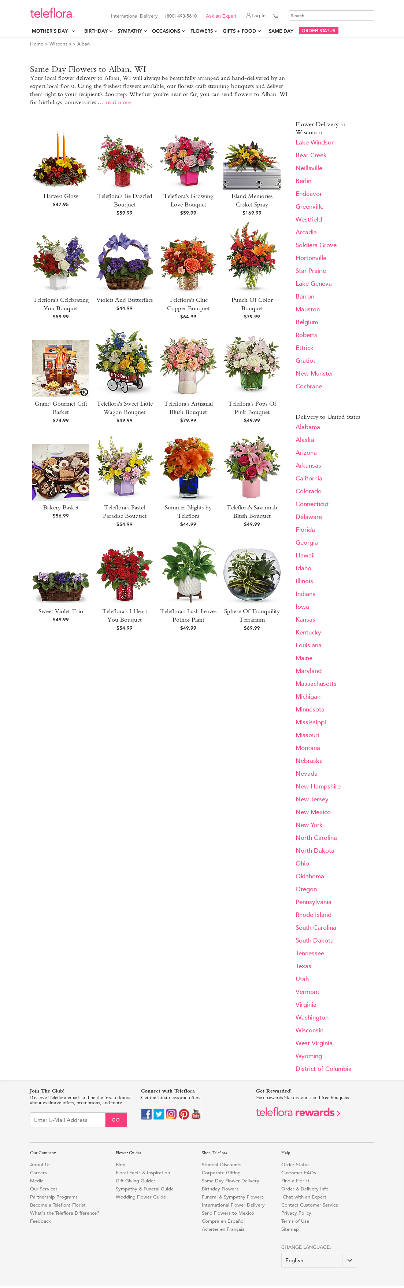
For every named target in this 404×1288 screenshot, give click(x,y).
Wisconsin (60, 44)
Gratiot (305, 361)
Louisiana (309, 645)
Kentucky (308, 632)
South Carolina (316, 928)
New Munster (314, 373)
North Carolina (316, 838)
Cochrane (309, 386)
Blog (121, 1164)
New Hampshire (318, 786)
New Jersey (312, 799)
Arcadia (306, 232)
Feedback (40, 1221)
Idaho (303, 568)
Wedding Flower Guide (141, 1197)
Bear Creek (311, 155)
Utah (302, 979)
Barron (305, 296)
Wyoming (309, 1056)
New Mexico (313, 812)
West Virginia (314, 1043)
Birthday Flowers (220, 1189)
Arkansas (308, 465)
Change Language (305, 1247)
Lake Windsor (315, 142)
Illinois (304, 581)
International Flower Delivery (233, 1205)
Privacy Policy (296, 1213)
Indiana (306, 594)
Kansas (305, 619)
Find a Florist (295, 1181)
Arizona (306, 453)
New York (309, 825)
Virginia (306, 1005)
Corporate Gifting (221, 1173)
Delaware (309, 517)
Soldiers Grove (316, 245)
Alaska (305, 440)
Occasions (166, 31)
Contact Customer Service (309, 1205)
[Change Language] (319, 1260)
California (309, 478)
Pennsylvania (313, 902)
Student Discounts (221, 1164)
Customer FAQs (298, 1173)
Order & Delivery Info (305, 1189)
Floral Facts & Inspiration (143, 1173)
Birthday (96, 31)
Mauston (308, 309)
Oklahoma (310, 876)
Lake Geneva (314, 284)
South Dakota (315, 940)
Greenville (309, 207)
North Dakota (315, 851)
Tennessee (310, 953)
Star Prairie (311, 271)
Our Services (44, 1189)
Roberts (306, 335)
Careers (38, 1173)
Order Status (295, 1164)
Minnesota (310, 709)
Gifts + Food (239, 31)
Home (36, 44)
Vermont (307, 992)
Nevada (307, 773)
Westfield (309, 219)
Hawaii (305, 555)
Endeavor (309, 194)
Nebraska (309, 761)
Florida (305, 530)
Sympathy (130, 31)
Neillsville (309, 168)
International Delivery (134, 16)
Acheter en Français (223, 1229)
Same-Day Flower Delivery (230, 1181)
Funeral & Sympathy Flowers (233, 1197)
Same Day (282, 31)
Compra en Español (223, 1221)
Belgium (307, 322)
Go (116, 1120)
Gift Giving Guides (136, 1181)
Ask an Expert (221, 16)
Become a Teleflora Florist (58, 1205)
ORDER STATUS (318, 30)
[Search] (331, 15)
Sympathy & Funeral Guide (145, 1189)
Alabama (308, 427)
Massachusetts (316, 684)
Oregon (306, 889)
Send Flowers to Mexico (228, 1213)
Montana (308, 748)
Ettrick (305, 348)
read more (118, 102)
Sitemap (290, 1229)
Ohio (302, 863)
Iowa (302, 607)
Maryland (309, 671)
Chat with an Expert (303, 1197)
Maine (304, 658)
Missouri (307, 735)
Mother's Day (51, 31)
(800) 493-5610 (181, 16)
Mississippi (311, 722)
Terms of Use (295, 1221)
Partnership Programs (54, 1197)
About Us (40, 1164)
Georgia (307, 542)
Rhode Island (313, 915)
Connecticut (312, 504)
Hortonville (311, 258)
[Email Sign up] (67, 1119)
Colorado (309, 491)
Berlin (303, 181)
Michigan (308, 696)
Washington (312, 1017)
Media (37, 1181)
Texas (303, 966)
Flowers (201, 31)
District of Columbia (324, 1069)
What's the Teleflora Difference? (64, 1213)
